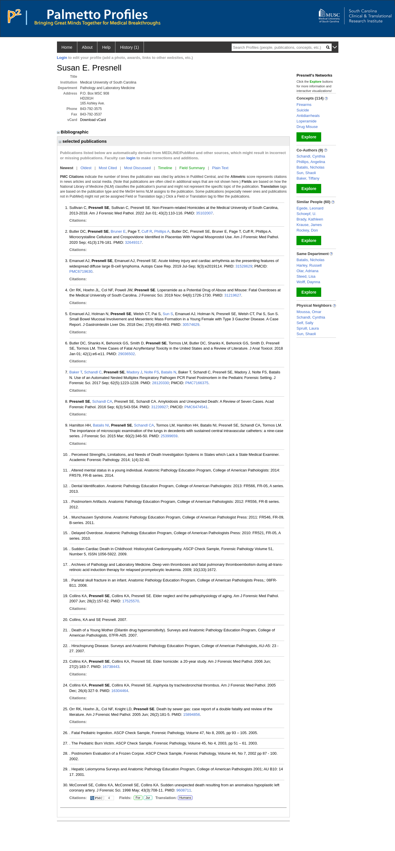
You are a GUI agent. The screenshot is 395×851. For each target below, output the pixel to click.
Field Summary (192, 168)
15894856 (191, 714)
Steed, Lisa (305, 276)
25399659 (169, 436)
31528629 (243, 266)
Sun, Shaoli (306, 173)
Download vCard (93, 120)
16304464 (119, 691)
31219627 (232, 295)
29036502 (126, 354)
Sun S (168, 314)
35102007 (204, 213)
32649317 (133, 242)
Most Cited (108, 168)
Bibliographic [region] (73, 131)
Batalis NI (101, 425)
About (87, 47)
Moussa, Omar (308, 312)
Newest (67, 168)
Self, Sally (304, 323)
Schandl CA (102, 401)
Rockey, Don (307, 230)
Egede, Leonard (309, 208)
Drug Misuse (307, 126)
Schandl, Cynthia (310, 156)
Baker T (75, 372)
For (138, 798)
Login (62, 57)
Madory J (134, 372)
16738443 (111, 666)
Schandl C (93, 372)
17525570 (130, 601)
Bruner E (118, 231)
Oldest (86, 168)
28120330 (160, 383)
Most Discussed (137, 168)
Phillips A (162, 231)
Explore (308, 137)
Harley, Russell (308, 265)
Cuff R (147, 231)
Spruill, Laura (307, 328)
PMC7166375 (196, 383)
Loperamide (306, 121)
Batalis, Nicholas (310, 167)
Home (67, 47)
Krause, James (309, 225)
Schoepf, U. (306, 214)
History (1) (129, 47)
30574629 (191, 324)
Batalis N (168, 372)
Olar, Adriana (307, 271)
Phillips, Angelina (310, 162)
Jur (148, 798)
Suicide (302, 110)
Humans (185, 797)
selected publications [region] (83, 141)
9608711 (183, 790)
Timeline (165, 168)
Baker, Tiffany (307, 178)
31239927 (159, 407)
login (130, 158)
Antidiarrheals (308, 115)
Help (106, 47)
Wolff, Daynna (308, 282)
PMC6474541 (196, 407)
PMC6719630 (81, 271)
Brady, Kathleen (309, 219)
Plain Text (220, 168)
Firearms (303, 104)
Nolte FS (151, 372)
